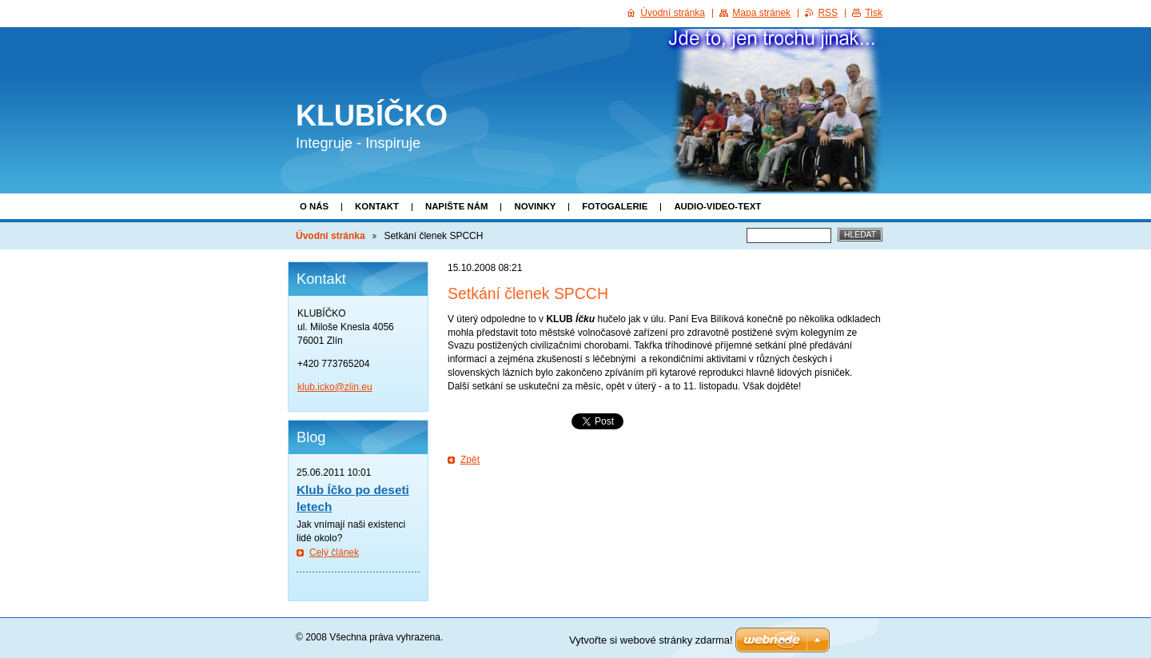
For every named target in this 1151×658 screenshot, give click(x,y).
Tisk (873, 12)
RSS (828, 12)
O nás (314, 206)
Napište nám (456, 206)
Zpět (470, 459)
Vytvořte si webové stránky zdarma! (651, 640)
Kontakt (377, 206)
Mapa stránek (761, 12)
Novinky (535, 206)
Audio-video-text (717, 206)
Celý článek (334, 552)
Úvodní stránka (330, 235)
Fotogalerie (614, 206)
